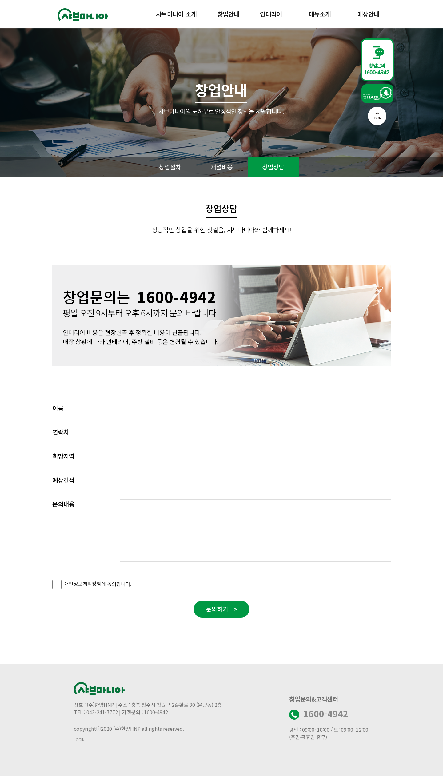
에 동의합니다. (97, 583)
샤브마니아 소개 (176, 14)
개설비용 (221, 166)
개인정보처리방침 (82, 583)
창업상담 (273, 166)
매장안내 (368, 14)
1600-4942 (325, 713)
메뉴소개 (320, 14)
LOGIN (79, 739)
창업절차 (170, 166)
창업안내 (228, 14)
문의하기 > (221, 608)
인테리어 (271, 14)
